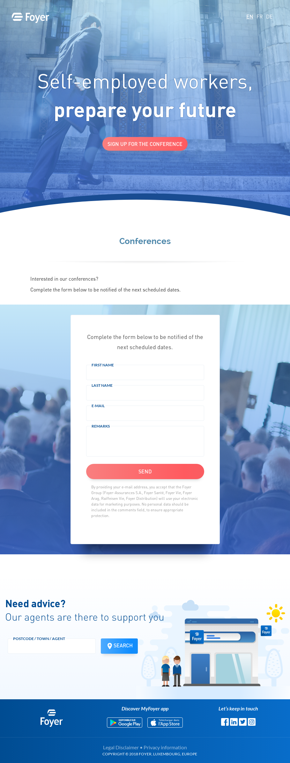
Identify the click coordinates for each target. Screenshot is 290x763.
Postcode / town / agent (39, 638)
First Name (103, 365)
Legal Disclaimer (121, 747)
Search (119, 646)
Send (145, 471)
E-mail (98, 405)
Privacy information (165, 747)
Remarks (101, 426)
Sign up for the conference (145, 144)
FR (260, 16)
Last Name (102, 385)
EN (249, 16)
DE (269, 16)
